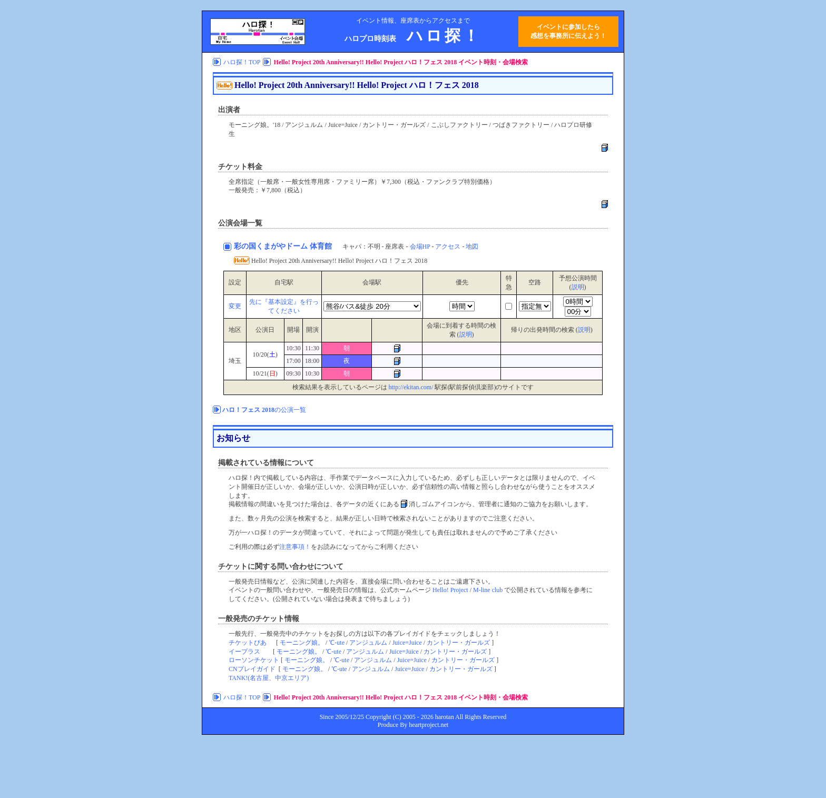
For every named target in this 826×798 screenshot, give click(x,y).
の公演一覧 (264, 409)
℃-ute (337, 642)
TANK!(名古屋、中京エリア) (269, 678)
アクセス (447, 246)
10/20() (264, 354)
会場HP (420, 246)
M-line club (488, 590)
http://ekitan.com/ (411, 387)
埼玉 (235, 360)
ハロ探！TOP (241, 62)
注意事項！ (295, 546)
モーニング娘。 (302, 642)
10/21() (264, 373)
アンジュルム (368, 642)
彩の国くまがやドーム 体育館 (283, 246)
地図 (472, 246)
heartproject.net (428, 724)
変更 (235, 306)
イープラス (244, 651)
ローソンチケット (254, 660)
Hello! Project (450, 590)
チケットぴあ (248, 642)
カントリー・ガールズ (458, 642)
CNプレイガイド (252, 669)
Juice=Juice (407, 642)
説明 (578, 287)
